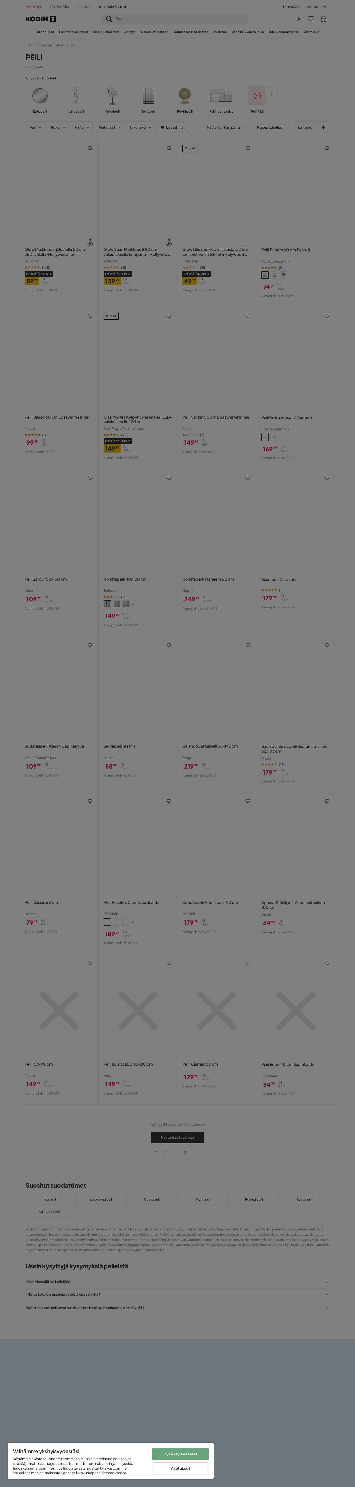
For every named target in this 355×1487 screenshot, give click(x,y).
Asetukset (180, 1468)
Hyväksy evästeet (180, 1453)
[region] (111, 1461)
